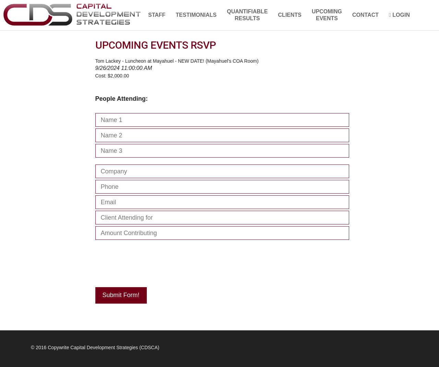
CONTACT (365, 15)
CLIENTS (289, 15)
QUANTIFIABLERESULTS (247, 15)
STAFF (156, 15)
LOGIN (399, 15)
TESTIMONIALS (196, 15)
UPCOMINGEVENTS (327, 15)
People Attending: (121, 98)
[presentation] (147, 261)
